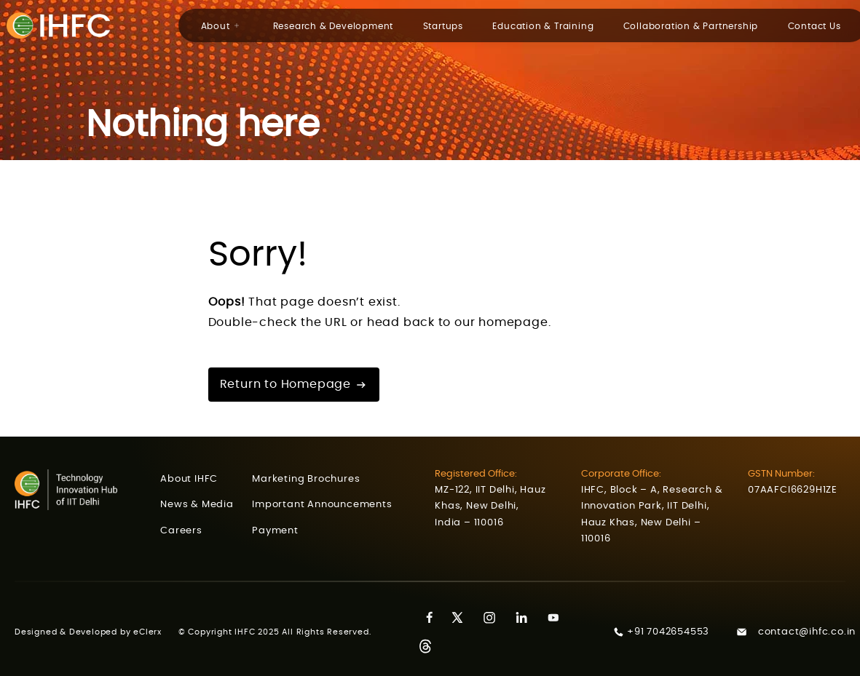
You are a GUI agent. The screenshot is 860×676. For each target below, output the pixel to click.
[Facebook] (430, 618)
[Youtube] (558, 618)
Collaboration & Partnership (691, 25)
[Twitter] (462, 618)
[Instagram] (494, 618)
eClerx (155, 632)
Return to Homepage (294, 384)
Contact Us (814, 25)
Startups (443, 25)
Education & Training (542, 25)
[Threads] (430, 647)
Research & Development (333, 25)
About (220, 25)
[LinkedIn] (526, 618)
